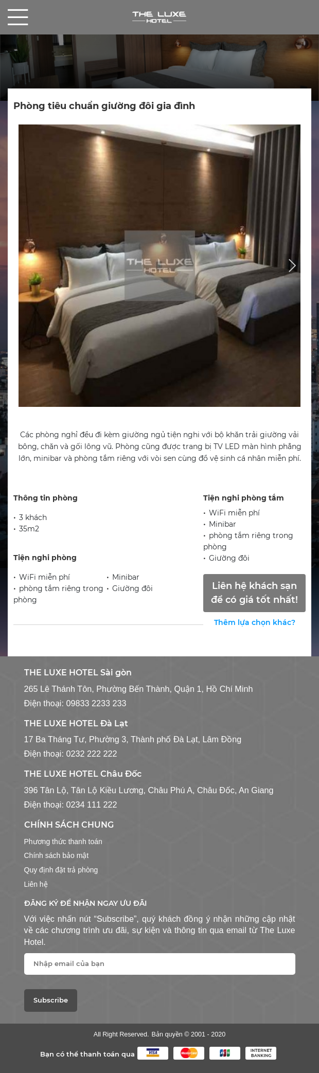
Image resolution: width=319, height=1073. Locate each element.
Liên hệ (36, 884)
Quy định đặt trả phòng (61, 870)
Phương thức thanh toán (63, 841)
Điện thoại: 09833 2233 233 (75, 703)
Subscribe (50, 1000)
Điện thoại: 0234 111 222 (70, 804)
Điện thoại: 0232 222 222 (70, 753)
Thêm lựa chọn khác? (254, 622)
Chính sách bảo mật (56, 855)
